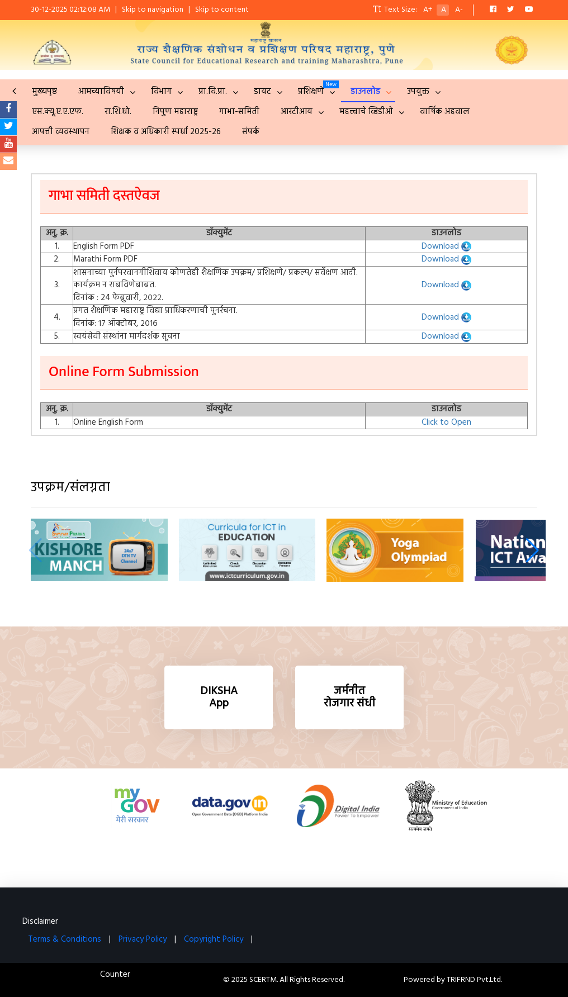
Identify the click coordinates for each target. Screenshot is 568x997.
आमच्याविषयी (101, 91)
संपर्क (250, 132)
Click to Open (446, 422)
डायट (262, 91)
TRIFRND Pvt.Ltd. (474, 980)
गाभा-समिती (239, 111)
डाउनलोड (365, 91)
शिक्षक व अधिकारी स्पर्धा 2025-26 (166, 132)
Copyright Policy (213, 939)
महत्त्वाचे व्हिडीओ (366, 111)
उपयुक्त (418, 91)
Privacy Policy (143, 939)
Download (446, 246)
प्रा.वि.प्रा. (212, 91)
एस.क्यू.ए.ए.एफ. (57, 111)
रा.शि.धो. (118, 111)
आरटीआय (297, 111)
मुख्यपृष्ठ (44, 91)
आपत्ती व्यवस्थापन (60, 132)
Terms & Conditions (64, 939)
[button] (532, 550)
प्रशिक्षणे (311, 91)
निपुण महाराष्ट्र (175, 111)
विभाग (161, 91)
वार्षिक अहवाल (445, 111)
